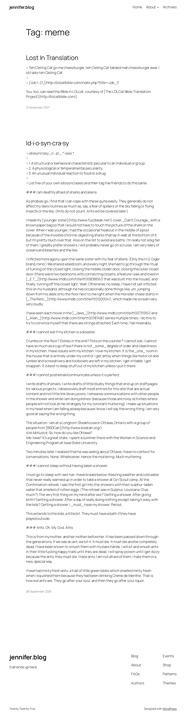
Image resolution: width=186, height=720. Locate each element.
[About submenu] (158, 7)
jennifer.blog (21, 7)
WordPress (170, 709)
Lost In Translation (52, 57)
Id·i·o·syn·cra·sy (47, 143)
